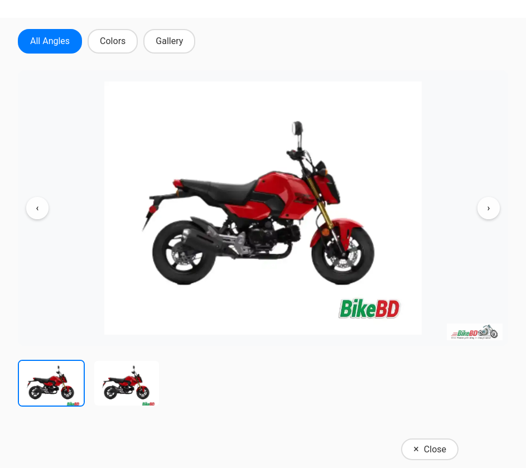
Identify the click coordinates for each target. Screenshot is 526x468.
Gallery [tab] (169, 41)
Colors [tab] (113, 41)
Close (429, 449)
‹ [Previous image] (37, 207)
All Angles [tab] (50, 41)
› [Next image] (489, 207)
